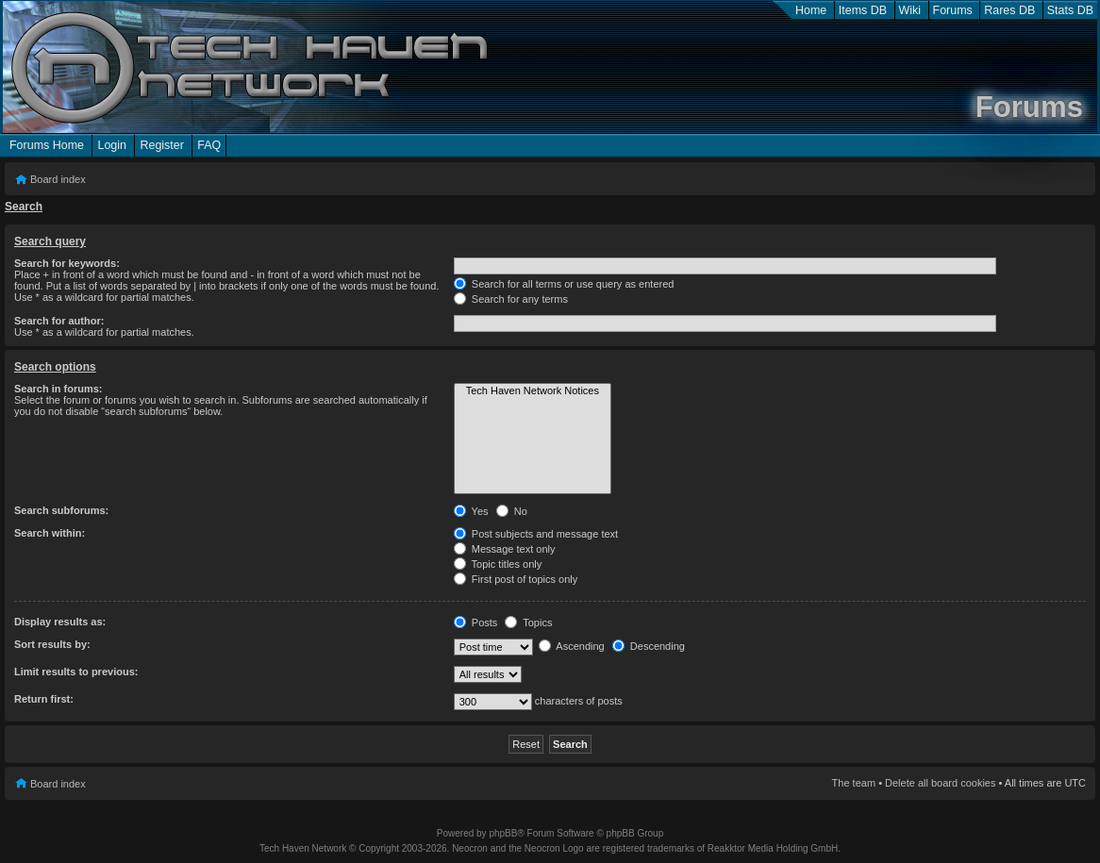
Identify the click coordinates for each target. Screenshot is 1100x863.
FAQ (209, 145)
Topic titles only (498, 564)
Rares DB (1009, 10)
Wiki (910, 10)
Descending (648, 646)
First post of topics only (516, 579)
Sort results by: (52, 644)
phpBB (503, 833)
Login (111, 145)
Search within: (49, 533)
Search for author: (59, 320)
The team (853, 782)
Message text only (505, 549)
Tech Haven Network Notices (532, 391)
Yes (471, 511)
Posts (476, 622)
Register (161, 145)
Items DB (863, 10)
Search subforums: (61, 510)
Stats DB (1070, 10)
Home (810, 10)
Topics (528, 622)
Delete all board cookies (940, 782)
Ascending (572, 646)
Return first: (44, 699)
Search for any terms (511, 299)
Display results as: (60, 621)
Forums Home (46, 145)
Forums (953, 10)
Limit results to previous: (76, 671)
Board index (58, 179)
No (511, 511)
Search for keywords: (67, 263)
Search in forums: (58, 388)
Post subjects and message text (536, 533)
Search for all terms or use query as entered (564, 284)
